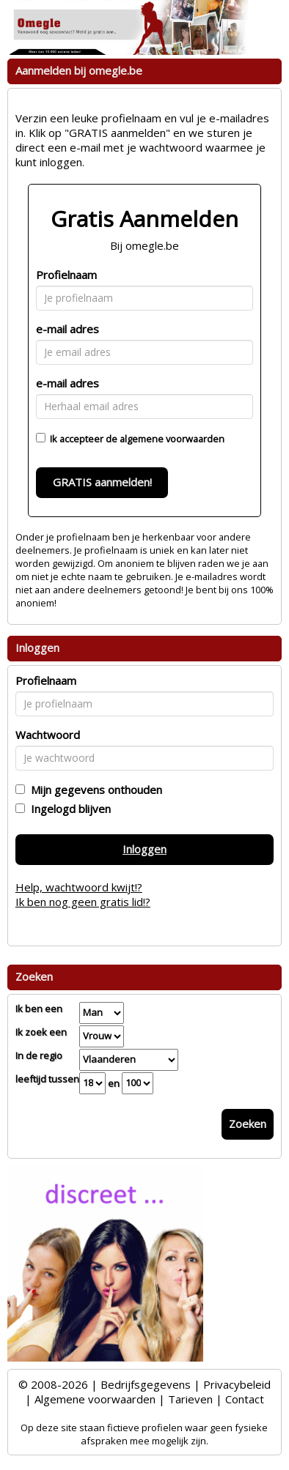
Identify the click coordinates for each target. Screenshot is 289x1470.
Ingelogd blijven (68, 808)
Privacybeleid (237, 1384)
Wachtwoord (47, 734)
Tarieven (190, 1399)
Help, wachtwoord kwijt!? (78, 887)
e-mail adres (67, 329)
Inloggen (144, 849)
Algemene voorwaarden (95, 1399)
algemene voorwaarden (172, 438)
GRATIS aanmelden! (102, 482)
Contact (244, 1399)
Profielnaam (66, 274)
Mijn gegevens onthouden (93, 789)
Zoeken (247, 1123)
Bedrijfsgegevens (145, 1384)
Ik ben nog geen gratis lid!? (82, 901)
